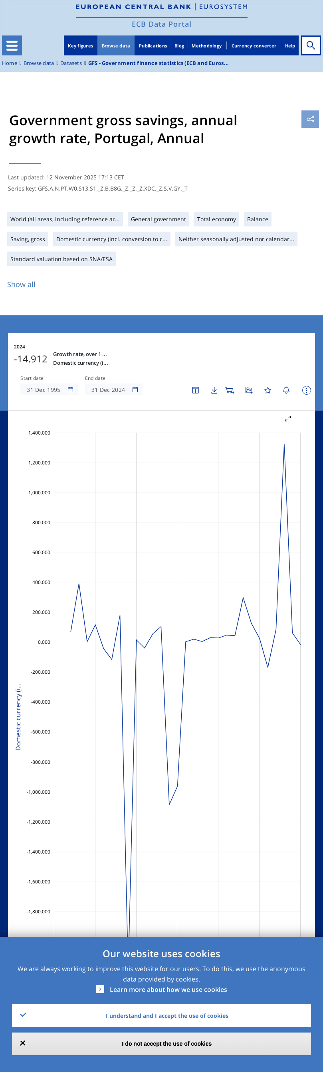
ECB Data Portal (162, 24)
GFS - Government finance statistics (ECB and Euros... (158, 63)
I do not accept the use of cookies (167, 1044)
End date (95, 378)
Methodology (207, 46)
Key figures (80, 46)
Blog (179, 46)
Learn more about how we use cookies (168, 989)
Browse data (116, 46)
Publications (153, 46)
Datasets (71, 63)
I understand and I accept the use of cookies (167, 1015)
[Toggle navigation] (12, 45)
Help (290, 46)
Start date (32, 378)
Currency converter (254, 46)
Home (9, 63)
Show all (21, 284)
